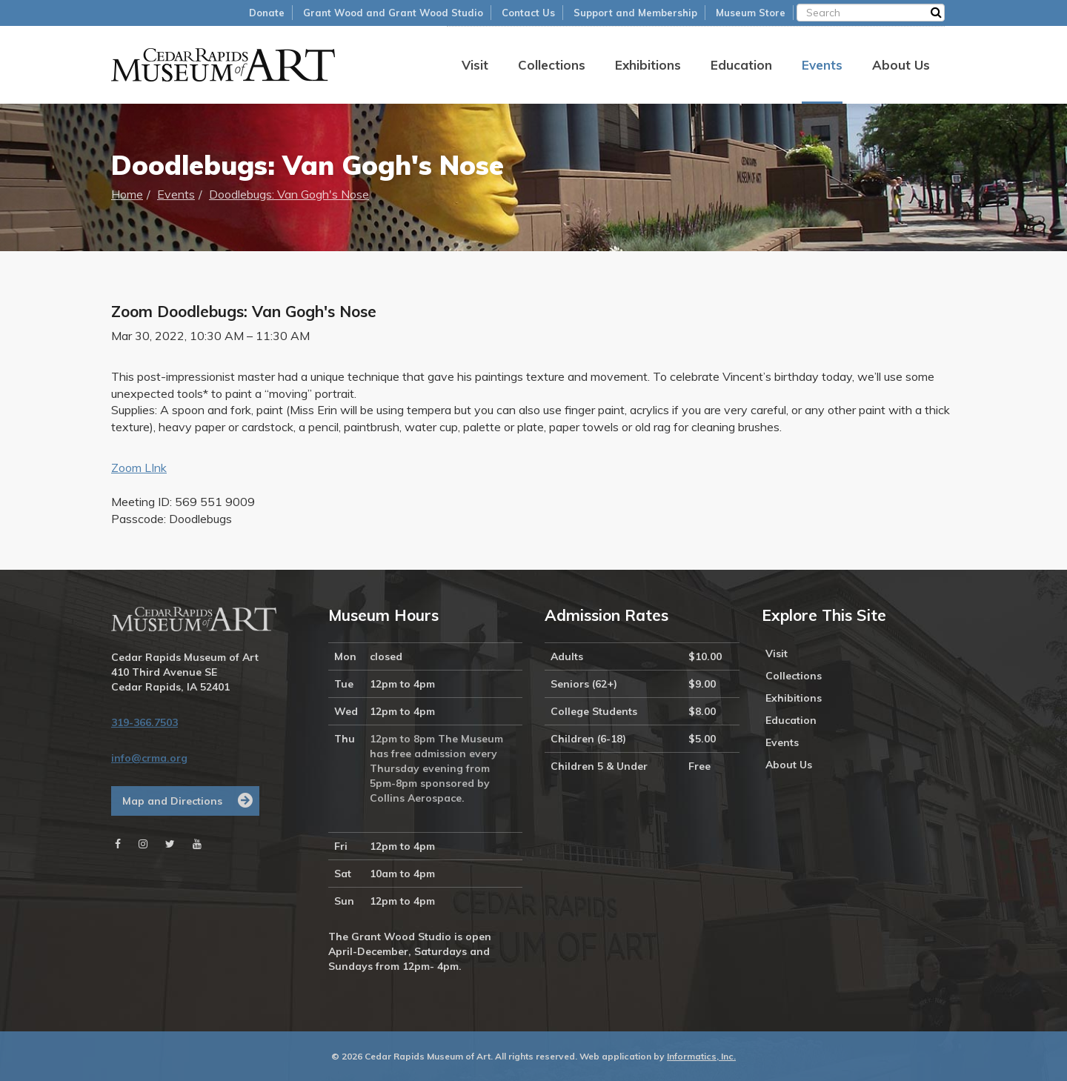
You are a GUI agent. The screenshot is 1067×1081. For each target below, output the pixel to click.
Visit (475, 65)
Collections (551, 65)
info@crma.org (149, 758)
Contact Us (528, 13)
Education (741, 65)
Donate (267, 13)
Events (822, 65)
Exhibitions (648, 65)
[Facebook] (117, 844)
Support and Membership (635, 13)
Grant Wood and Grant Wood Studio (393, 13)
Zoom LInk (139, 467)
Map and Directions (172, 801)
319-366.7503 (144, 722)
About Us (901, 65)
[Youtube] (197, 844)
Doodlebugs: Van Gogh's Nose (289, 194)
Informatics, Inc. (701, 1056)
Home (127, 194)
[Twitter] (170, 844)
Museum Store (750, 13)
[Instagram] (143, 844)
